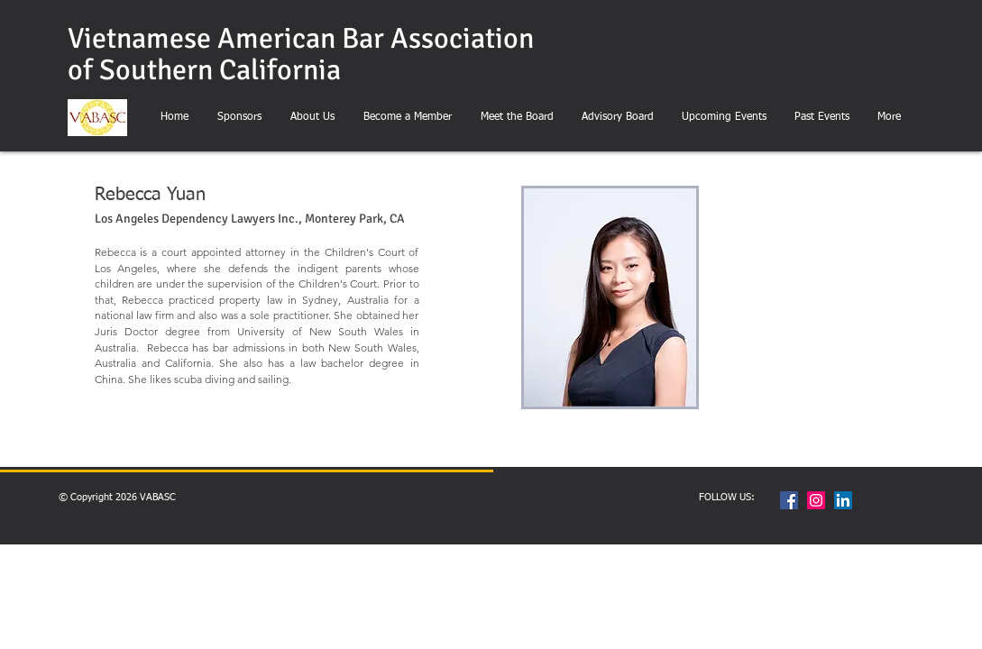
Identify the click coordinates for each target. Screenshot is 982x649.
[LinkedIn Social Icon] (843, 500)
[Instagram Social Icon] (816, 500)
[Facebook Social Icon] (789, 500)
